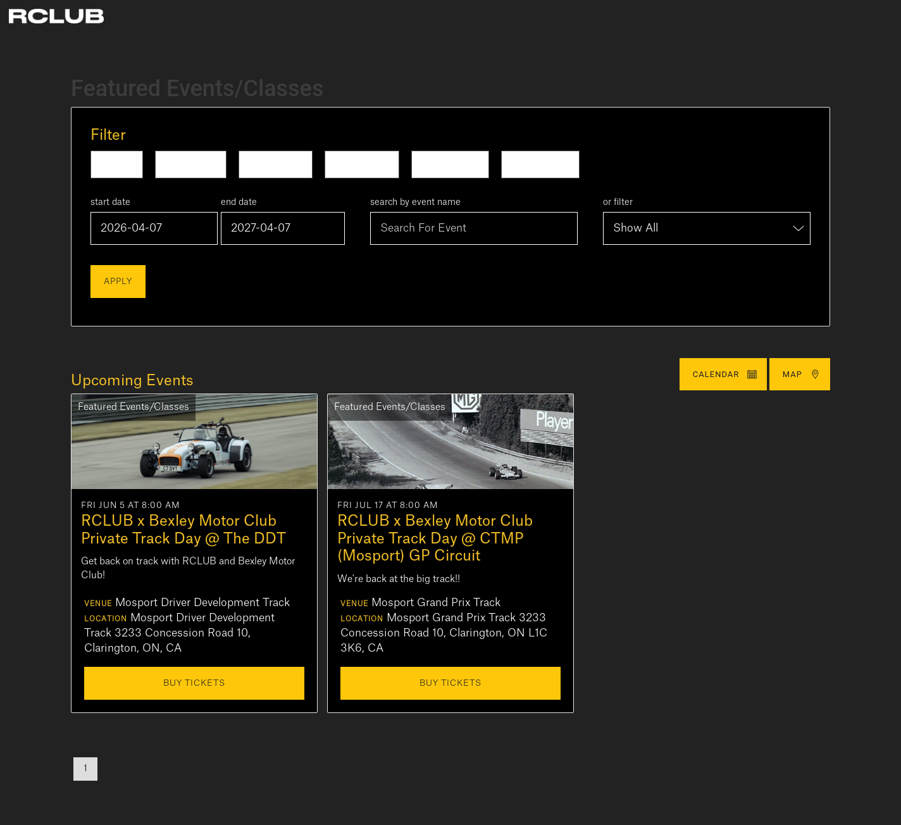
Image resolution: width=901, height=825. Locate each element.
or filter (618, 202)
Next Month (540, 164)
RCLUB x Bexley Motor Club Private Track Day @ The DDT (183, 530)
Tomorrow (190, 164)
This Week (275, 164)
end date (239, 202)
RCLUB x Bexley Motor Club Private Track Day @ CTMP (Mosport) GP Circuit (435, 538)
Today (117, 164)
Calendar (725, 374)
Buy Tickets (194, 683)
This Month (450, 164)
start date (110, 202)
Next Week (362, 164)
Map (801, 374)
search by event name (415, 202)
